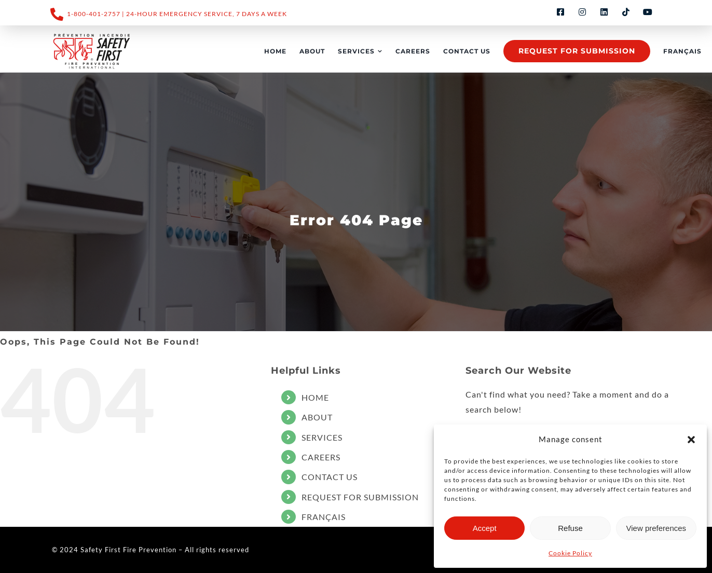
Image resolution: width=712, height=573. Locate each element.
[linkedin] (604, 12)
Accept (485, 528)
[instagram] (582, 12)
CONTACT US (330, 477)
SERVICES (322, 437)
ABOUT (317, 417)
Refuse (570, 528)
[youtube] (647, 12)
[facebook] (560, 12)
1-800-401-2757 (93, 14)
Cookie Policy (570, 553)
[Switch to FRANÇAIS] (682, 51)
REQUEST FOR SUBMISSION (360, 497)
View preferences (656, 528)
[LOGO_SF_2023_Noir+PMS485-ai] (91, 50)
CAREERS (321, 457)
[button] (691, 439)
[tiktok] (626, 12)
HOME (315, 397)
